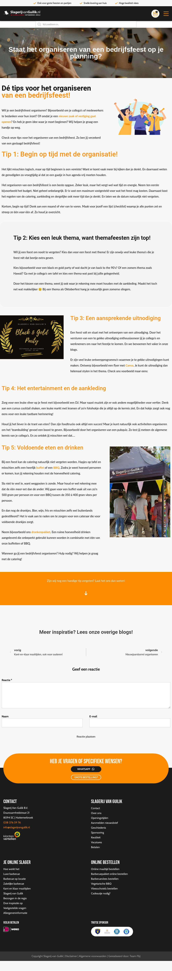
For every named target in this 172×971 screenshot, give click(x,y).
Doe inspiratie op (13, 903)
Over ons (96, 813)
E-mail (93, 716)
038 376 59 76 (12, 822)
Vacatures (96, 842)
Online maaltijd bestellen (105, 869)
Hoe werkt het (11, 869)
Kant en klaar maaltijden (17, 888)
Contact (95, 808)
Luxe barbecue (11, 874)
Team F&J (135, 956)
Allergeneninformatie (15, 913)
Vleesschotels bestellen (104, 888)
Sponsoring (97, 832)
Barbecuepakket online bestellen (109, 874)
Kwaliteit (95, 837)
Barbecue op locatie (14, 878)
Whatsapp (83, 769)
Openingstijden (99, 818)
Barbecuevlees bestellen (105, 878)
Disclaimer (71, 956)
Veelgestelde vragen (14, 908)
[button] (166, 14)
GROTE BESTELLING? (86, 777)
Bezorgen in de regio (15, 898)
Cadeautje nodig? (100, 893)
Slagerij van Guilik (13, 893)
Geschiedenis (98, 827)
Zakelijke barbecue (13, 883)
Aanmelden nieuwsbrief (104, 822)
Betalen (95, 847)
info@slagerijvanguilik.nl (16, 827)
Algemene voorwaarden (92, 956)
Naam (5, 716)
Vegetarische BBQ (101, 883)
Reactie (7, 680)
